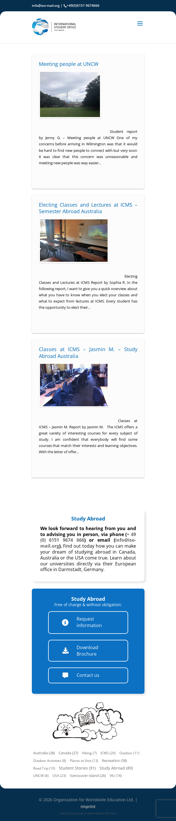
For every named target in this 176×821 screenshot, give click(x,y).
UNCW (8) (41, 775)
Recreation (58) (114, 760)
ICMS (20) (108, 753)
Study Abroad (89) (116, 768)
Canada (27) (68, 753)
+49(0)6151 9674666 (83, 5)
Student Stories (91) (77, 768)
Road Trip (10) (44, 768)
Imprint (88, 806)
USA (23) (59, 775)
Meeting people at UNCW (69, 64)
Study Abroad (88, 518)
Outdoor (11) (129, 753)
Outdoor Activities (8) (49, 760)
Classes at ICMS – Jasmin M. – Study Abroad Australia (88, 352)
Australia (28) (44, 753)
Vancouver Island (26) (88, 775)
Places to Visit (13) (84, 760)
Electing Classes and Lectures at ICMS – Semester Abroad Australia (88, 208)
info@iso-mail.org (46, 5)
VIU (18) (116, 775)
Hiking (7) (89, 753)
